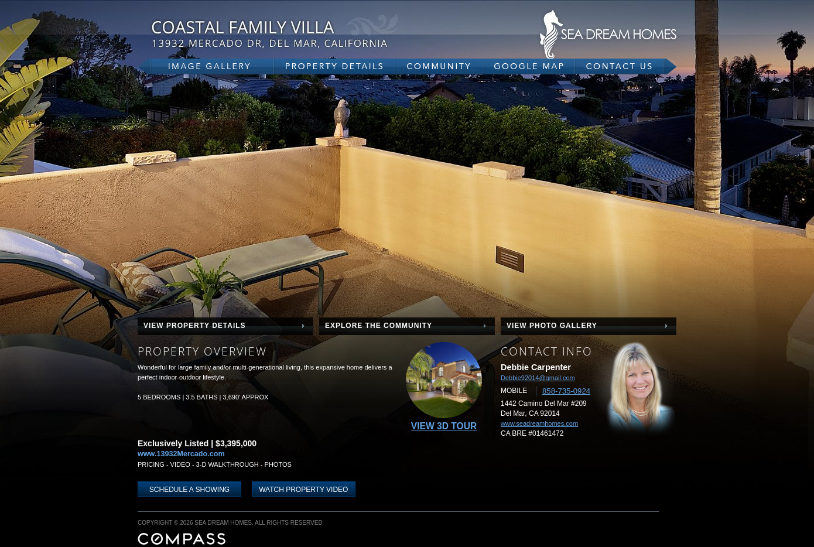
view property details (194, 326)
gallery (206, 66)
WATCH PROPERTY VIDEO (303, 490)
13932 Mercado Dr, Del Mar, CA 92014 (295, 34)
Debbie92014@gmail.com (538, 377)
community (439, 66)
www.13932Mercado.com (181, 454)
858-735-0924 (566, 391)
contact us (625, 66)
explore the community (378, 326)
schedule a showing (189, 490)
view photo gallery (552, 326)
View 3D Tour (444, 426)
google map (529, 66)
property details (334, 66)
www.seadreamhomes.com (539, 423)
